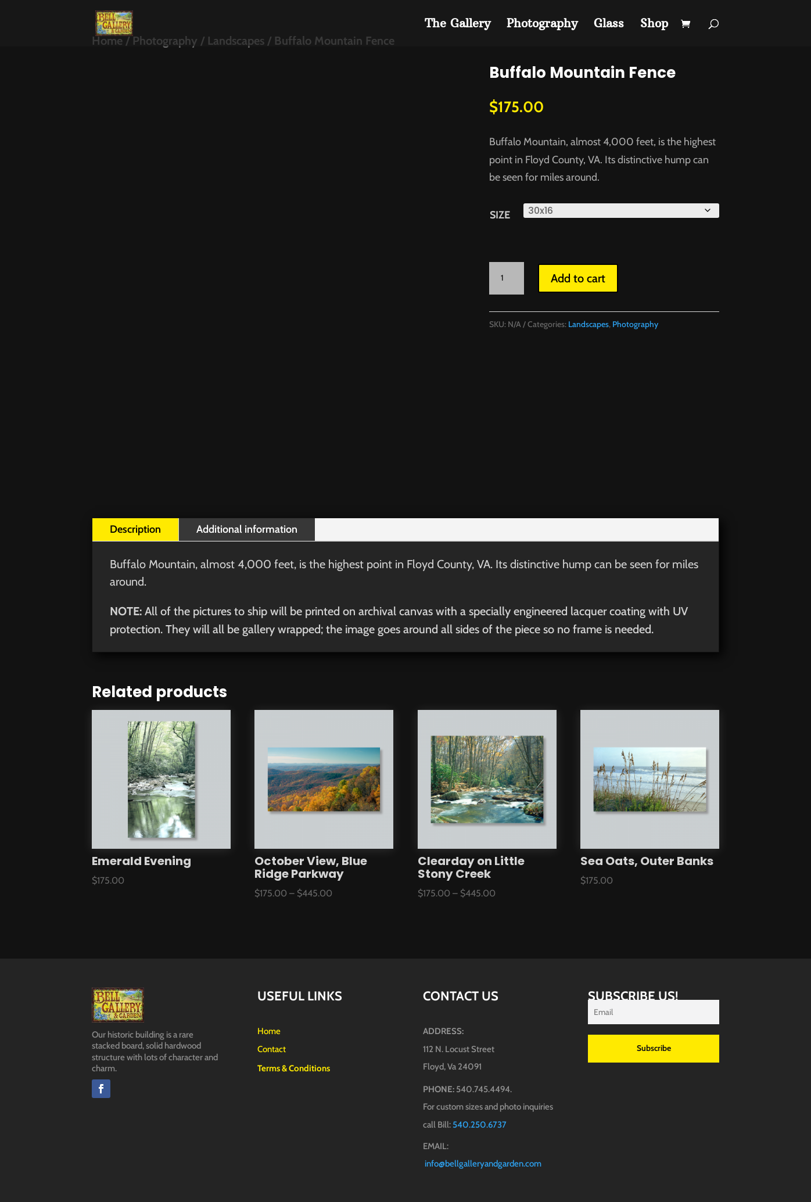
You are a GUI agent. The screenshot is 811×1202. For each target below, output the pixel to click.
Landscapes (588, 324)
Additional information (246, 529)
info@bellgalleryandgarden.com (483, 1163)
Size (500, 215)
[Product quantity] (506, 278)
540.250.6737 (480, 1125)
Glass (609, 24)
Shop (654, 24)
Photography (542, 24)
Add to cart (578, 278)
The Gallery (457, 24)
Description (135, 529)
